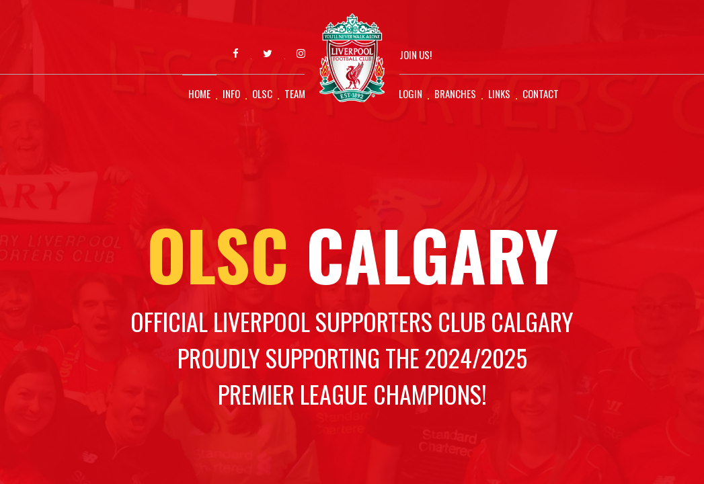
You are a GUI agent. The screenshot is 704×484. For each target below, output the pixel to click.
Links (499, 93)
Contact (540, 93)
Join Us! (415, 54)
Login (410, 93)
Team (294, 93)
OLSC (262, 93)
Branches (455, 93)
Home (199, 93)
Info (231, 93)
